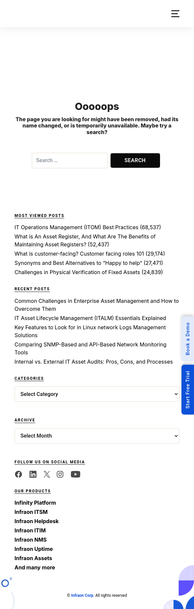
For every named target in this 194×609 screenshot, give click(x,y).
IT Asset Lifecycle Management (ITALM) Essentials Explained (90, 318)
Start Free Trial (188, 390)
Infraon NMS (31, 539)
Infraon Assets (33, 558)
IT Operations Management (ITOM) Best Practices (77, 227)
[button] (175, 13)
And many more (35, 567)
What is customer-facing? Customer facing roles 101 (79, 253)
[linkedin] (33, 474)
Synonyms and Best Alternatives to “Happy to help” (78, 263)
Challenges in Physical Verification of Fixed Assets (77, 272)
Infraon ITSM (31, 512)
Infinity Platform (35, 502)
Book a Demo (188, 338)
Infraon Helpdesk (37, 521)
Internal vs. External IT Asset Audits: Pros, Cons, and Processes (94, 361)
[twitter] (47, 474)
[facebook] (18, 474)
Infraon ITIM (30, 530)
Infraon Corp (82, 595)
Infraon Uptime (34, 549)
